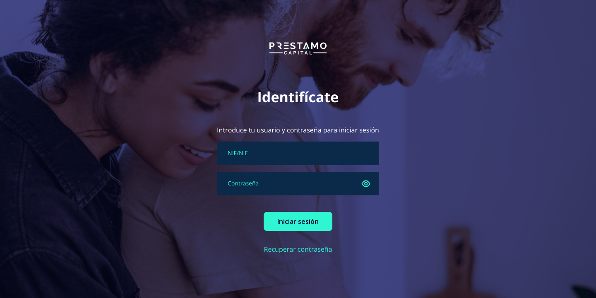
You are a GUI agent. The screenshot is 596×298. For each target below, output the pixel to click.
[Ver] (366, 184)
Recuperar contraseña (298, 249)
